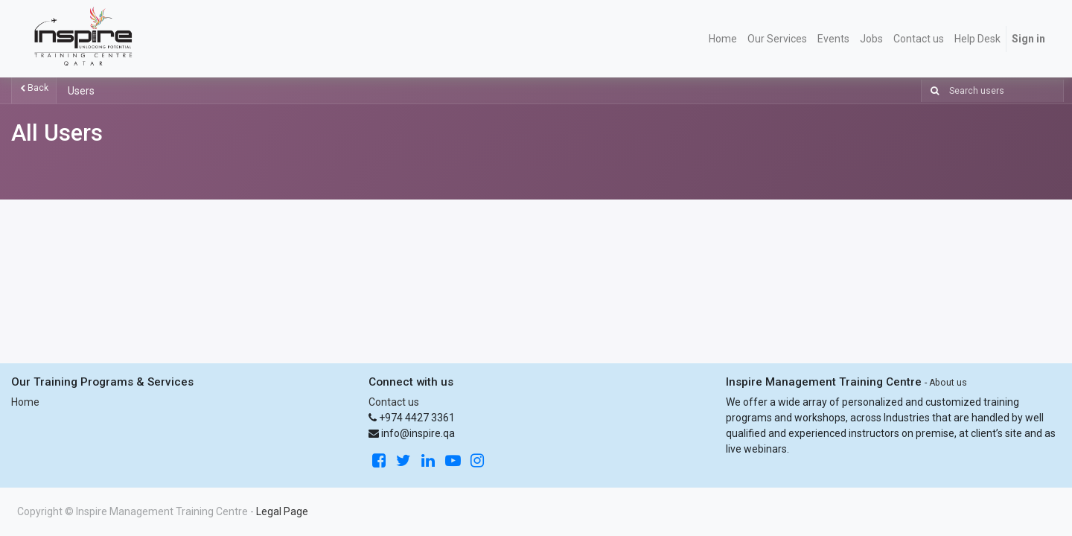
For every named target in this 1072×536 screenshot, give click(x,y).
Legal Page (282, 511)
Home (25, 402)
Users (81, 91)
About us (948, 382)
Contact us (393, 402)
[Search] (932, 91)
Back (34, 88)
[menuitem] (723, 39)
